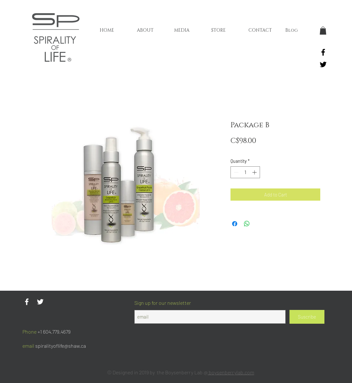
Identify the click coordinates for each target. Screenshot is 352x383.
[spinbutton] (245, 172)
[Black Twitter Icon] (323, 64)
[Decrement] (235, 172)
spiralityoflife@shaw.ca (60, 346)
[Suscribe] (306, 317)
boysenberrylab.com (231, 372)
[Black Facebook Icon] (323, 52)
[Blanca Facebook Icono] (26, 301)
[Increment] (255, 172)
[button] (323, 31)
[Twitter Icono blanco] (40, 301)
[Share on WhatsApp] (247, 224)
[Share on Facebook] (235, 224)
